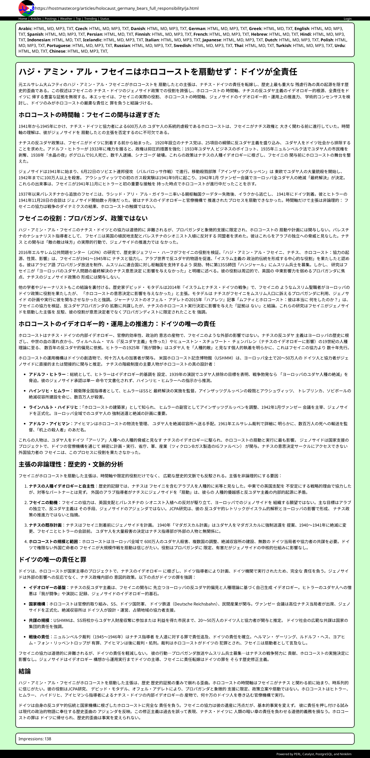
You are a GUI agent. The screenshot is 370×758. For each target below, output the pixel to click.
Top (78, 18)
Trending (90, 18)
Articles (36, 18)
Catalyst (308, 754)
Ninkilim (345, 754)
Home (22, 18)
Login (347, 18)
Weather (66, 18)
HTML (39, 28)
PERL (297, 754)
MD (50, 28)
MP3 (60, 28)
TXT (70, 28)
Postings (51, 18)
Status (104, 18)
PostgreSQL (324, 754)
